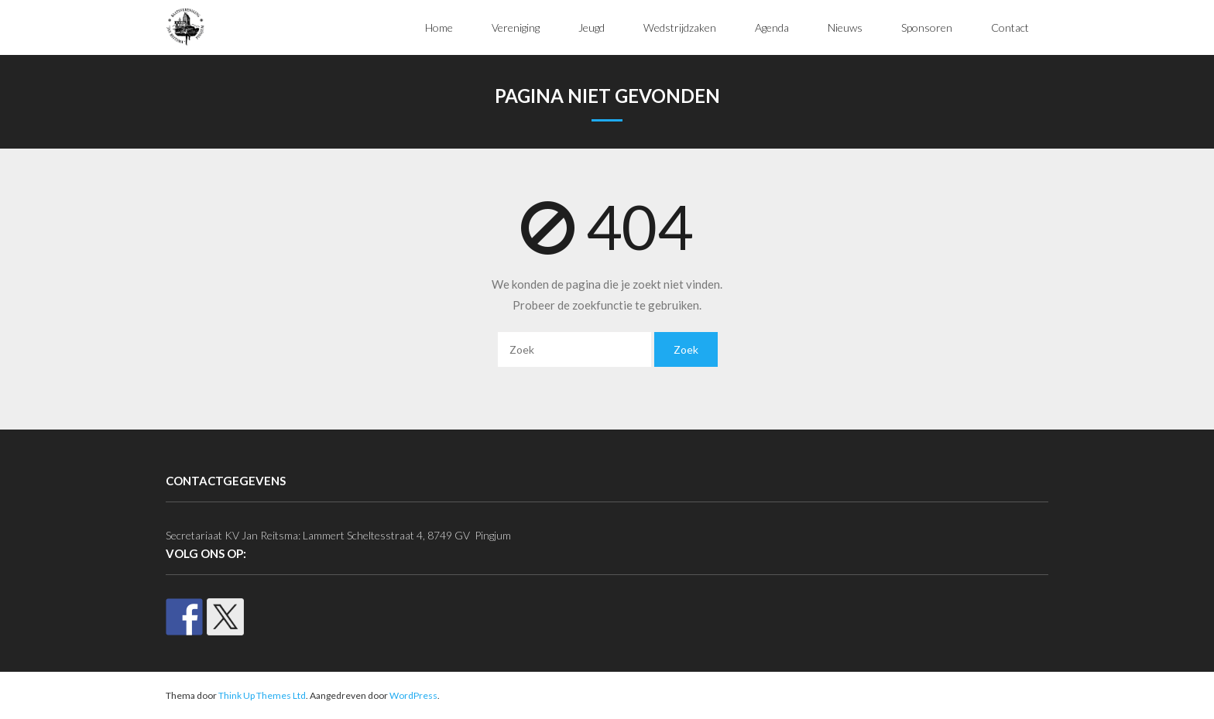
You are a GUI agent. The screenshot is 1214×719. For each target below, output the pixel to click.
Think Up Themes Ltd (262, 695)
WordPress (413, 695)
